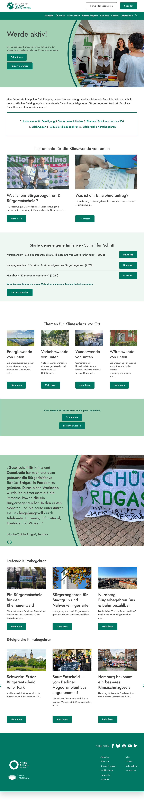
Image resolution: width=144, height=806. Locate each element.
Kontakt (114, 15)
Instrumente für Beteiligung (38, 121)
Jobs (127, 756)
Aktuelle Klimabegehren (64, 127)
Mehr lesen (16, 218)
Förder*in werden (19, 66)
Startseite (49, 15)
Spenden (128, 5)
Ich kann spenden (19, 292)
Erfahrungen (38, 127)
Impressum (131, 770)
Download (128, 254)
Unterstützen (127, 15)
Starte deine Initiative (70, 121)
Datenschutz (131, 766)
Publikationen (106, 770)
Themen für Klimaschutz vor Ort (105, 121)
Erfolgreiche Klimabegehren (99, 127)
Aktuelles (104, 15)
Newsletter (105, 775)
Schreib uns (16, 57)
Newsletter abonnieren (101, 5)
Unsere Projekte (90, 15)
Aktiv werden (73, 15)
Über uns (60, 15)
